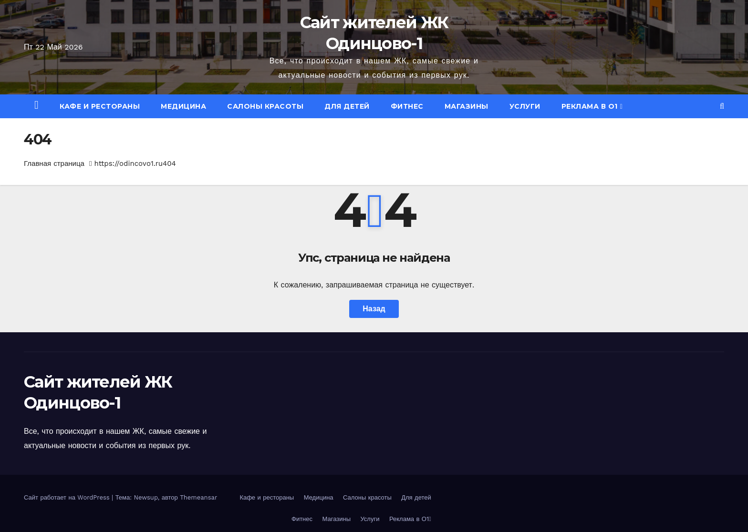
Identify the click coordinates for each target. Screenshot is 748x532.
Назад (374, 308)
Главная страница (54, 163)
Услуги (524, 106)
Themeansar (198, 497)
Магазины (466, 106)
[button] (722, 106)
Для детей (347, 106)
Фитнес (407, 106)
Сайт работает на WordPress (68, 497)
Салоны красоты (265, 106)
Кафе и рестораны (100, 106)
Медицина (183, 106)
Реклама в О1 (592, 106)
